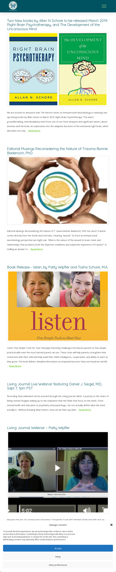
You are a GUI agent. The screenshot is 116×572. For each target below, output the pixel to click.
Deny (58, 556)
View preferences (58, 564)
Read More (34, 130)
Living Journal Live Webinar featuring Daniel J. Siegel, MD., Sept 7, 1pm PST (54, 386)
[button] (111, 524)
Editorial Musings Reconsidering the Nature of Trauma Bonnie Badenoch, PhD (57, 150)
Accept (58, 548)
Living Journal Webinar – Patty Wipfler (38, 427)
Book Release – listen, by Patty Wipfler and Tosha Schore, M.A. (57, 267)
